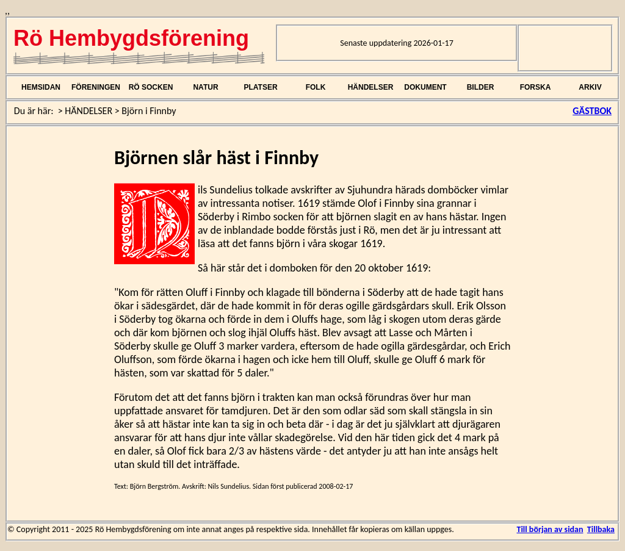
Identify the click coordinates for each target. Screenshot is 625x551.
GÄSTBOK (592, 111)
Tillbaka (601, 529)
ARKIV (590, 87)
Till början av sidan (549, 529)
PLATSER (260, 87)
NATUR (205, 87)
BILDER (480, 87)
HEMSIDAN (40, 87)
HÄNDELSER (371, 87)
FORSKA (535, 87)
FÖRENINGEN (95, 87)
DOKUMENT (425, 87)
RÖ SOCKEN (151, 87)
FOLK (316, 87)
